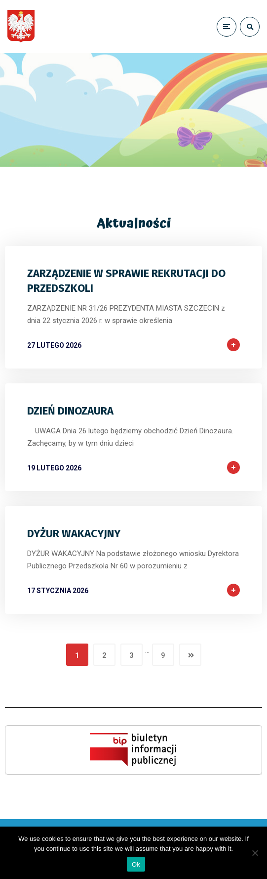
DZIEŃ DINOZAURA (70, 410)
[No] (255, 853)
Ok (136, 864)
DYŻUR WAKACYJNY (73, 533)
